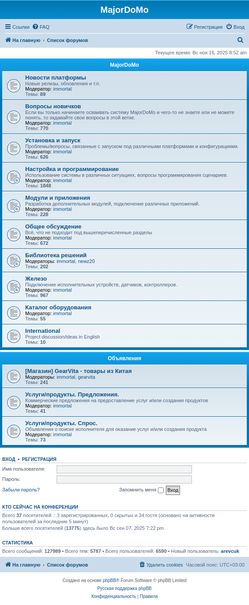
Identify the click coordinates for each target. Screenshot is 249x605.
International (42, 330)
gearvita (86, 377)
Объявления (124, 358)
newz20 (86, 261)
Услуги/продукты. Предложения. (72, 394)
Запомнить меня (141, 490)
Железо (36, 278)
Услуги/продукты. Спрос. (61, 423)
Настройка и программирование (72, 169)
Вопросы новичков (53, 106)
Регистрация (39, 459)
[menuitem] (41, 27)
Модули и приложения (57, 197)
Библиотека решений (56, 255)
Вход (8, 459)
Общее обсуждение (53, 226)
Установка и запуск (52, 140)
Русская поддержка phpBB (124, 588)
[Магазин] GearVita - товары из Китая (78, 371)
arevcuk (230, 551)
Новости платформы (55, 77)
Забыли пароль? (21, 489)
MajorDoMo (124, 65)
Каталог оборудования (58, 307)
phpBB (109, 580)
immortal (62, 88)
